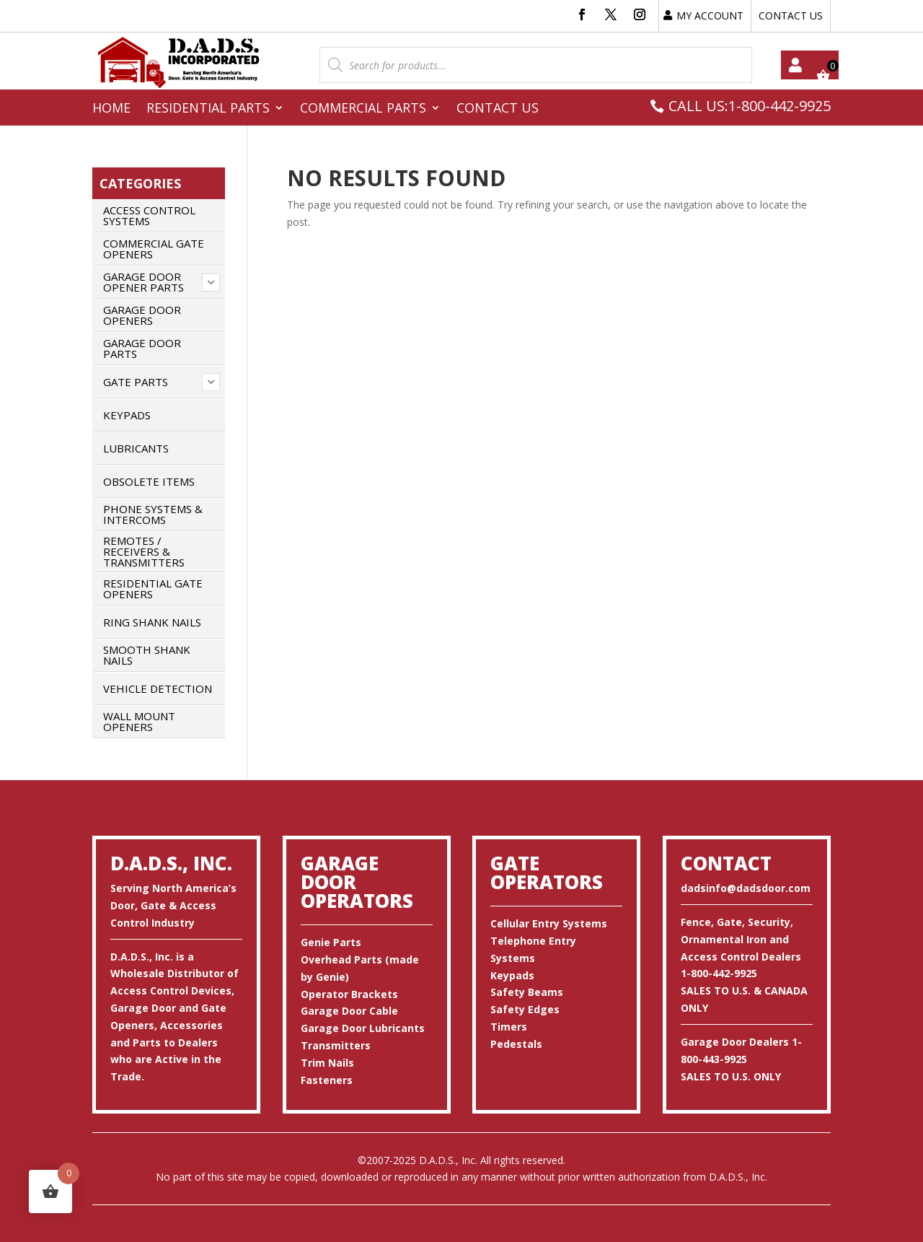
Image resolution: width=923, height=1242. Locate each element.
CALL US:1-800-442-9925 (749, 105)
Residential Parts (208, 109)
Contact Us (497, 109)
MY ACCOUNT (709, 15)
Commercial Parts (363, 109)
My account (795, 65)
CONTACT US (791, 15)
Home (111, 109)
